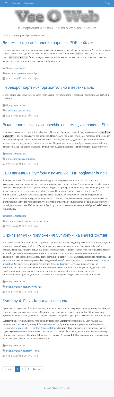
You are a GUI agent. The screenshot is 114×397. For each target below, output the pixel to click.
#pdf (36, 73)
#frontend (30, 159)
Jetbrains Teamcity (59, 264)
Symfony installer (20, 328)
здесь (72, 315)
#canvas (27, 110)
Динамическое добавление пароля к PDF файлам (48, 42)
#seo (31, 221)
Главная (16, 3)
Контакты (29, 3)
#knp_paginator (41, 221)
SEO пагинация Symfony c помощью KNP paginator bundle (55, 173)
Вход (107, 3)
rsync (82, 267)
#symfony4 (22, 221)
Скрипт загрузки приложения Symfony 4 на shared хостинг (55, 235)
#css (20, 110)
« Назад (9, 369)
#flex (37, 351)
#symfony (11, 221)
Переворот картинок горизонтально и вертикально (48, 87)
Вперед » (37, 369)
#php (8, 73)
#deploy (26, 287)
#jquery (21, 159)
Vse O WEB (50, 388)
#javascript (11, 110)
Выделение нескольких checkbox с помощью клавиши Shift (56, 125)
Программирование (16, 68)
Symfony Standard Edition (44, 328)
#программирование (22, 73)
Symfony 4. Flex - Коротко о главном (35, 301)
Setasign (89, 53)
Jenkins (42, 264)
